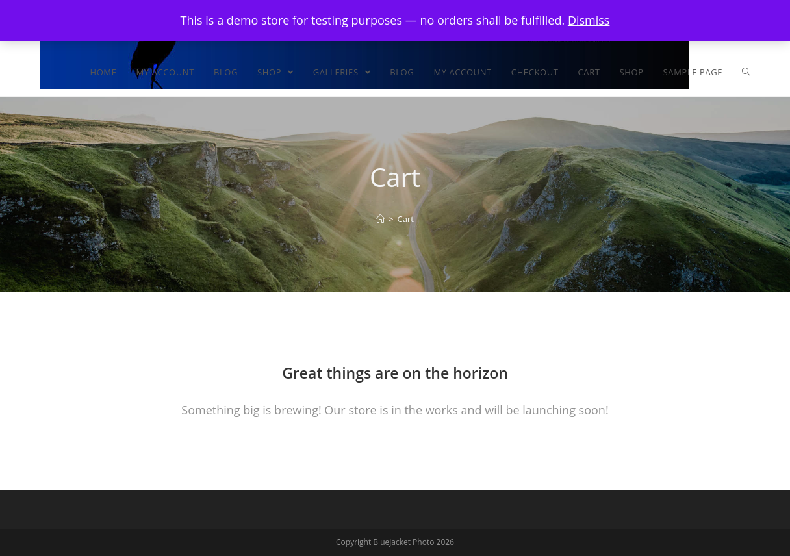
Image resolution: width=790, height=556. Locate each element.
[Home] (380, 219)
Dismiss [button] (589, 20)
